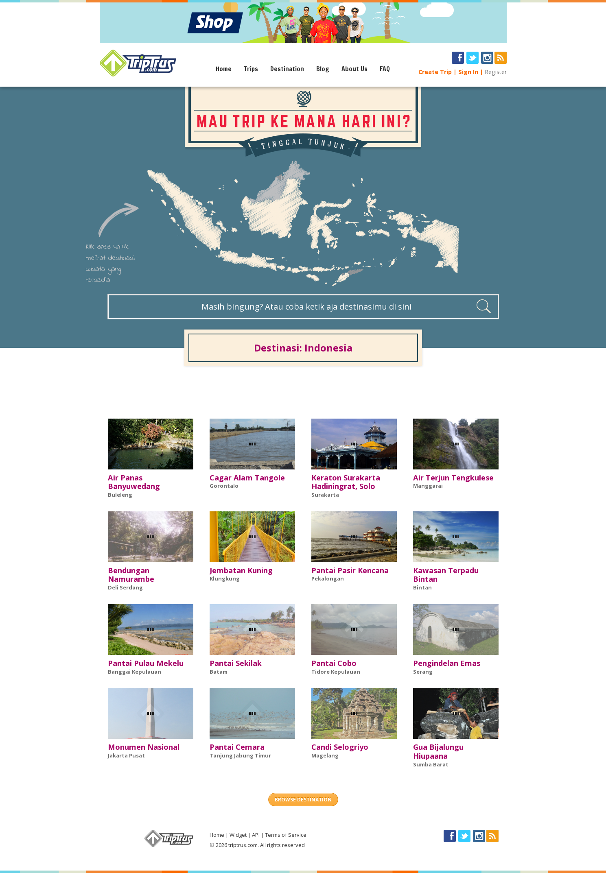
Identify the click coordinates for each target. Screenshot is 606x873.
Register (496, 72)
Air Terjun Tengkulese (453, 477)
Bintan (422, 587)
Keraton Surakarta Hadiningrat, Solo (345, 482)
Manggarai (428, 485)
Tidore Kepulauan (335, 671)
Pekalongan (327, 578)
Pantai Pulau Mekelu (146, 663)
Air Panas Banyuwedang (134, 482)
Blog (322, 68)
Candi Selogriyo (339, 747)
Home (224, 68)
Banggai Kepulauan (134, 671)
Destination (287, 68)
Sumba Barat (430, 764)
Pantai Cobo (334, 663)
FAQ (385, 68)
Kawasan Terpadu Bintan (446, 574)
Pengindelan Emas (446, 663)
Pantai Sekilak (236, 663)
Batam (219, 671)
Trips (251, 68)
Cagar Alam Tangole (247, 477)
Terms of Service (285, 834)
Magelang (325, 755)
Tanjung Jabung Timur (240, 755)
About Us (354, 68)
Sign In (468, 72)
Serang (423, 671)
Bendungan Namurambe (131, 574)
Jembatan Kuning (241, 570)
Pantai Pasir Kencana (350, 570)
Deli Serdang (125, 587)
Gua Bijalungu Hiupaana (438, 751)
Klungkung (225, 578)
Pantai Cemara (237, 747)
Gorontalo (224, 485)
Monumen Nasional (143, 747)
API (256, 834)
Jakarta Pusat (126, 755)
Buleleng (120, 494)
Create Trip (435, 72)
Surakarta (325, 494)
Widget (238, 834)
